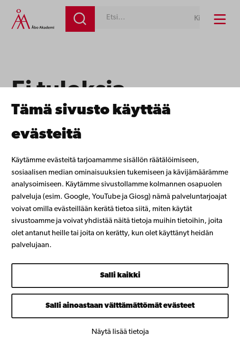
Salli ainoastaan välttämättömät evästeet (120, 306)
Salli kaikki (120, 275)
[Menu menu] (220, 19)
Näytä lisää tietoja (120, 332)
